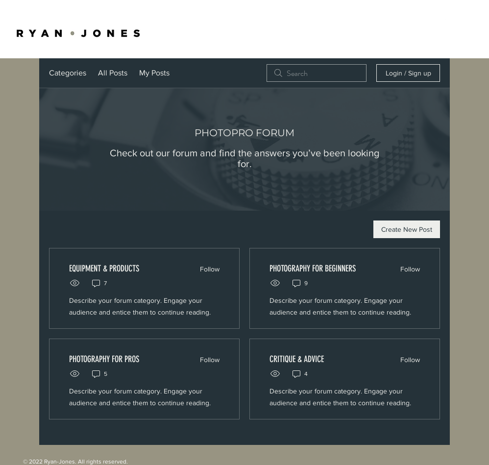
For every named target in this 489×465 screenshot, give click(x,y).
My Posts (154, 73)
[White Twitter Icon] (445, 19)
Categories (67, 73)
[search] (317, 73)
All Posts (112, 73)
